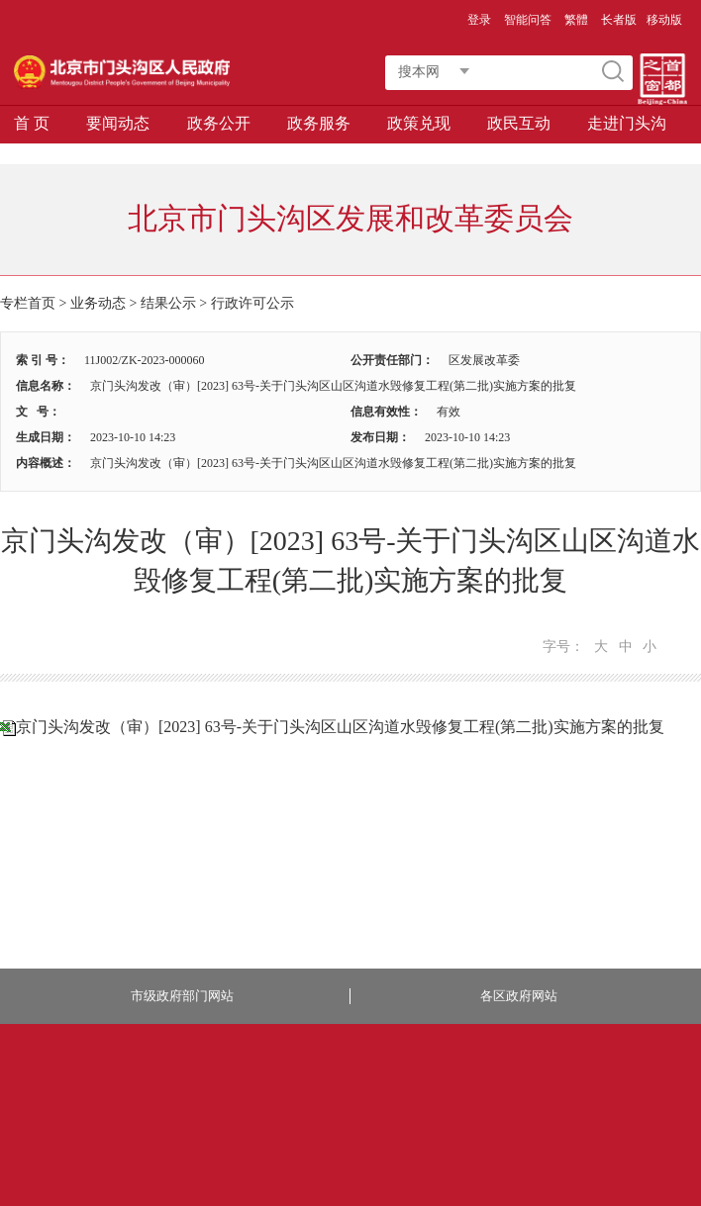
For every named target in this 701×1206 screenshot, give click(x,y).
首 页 (32, 123)
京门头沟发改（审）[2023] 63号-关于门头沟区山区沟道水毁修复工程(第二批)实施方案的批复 (340, 726)
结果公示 (168, 303)
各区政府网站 (518, 995)
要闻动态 (118, 123)
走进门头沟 (626, 123)
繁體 (576, 20)
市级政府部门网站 (182, 995)
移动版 (664, 20)
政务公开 (218, 123)
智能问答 (527, 20)
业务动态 (98, 303)
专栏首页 (27, 303)
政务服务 (318, 123)
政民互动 (519, 123)
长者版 (619, 20)
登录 (479, 20)
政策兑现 (419, 123)
